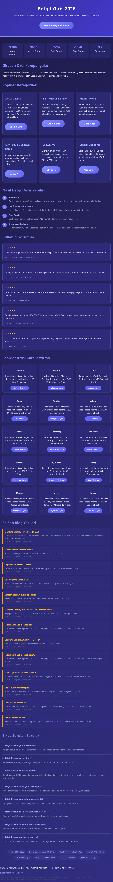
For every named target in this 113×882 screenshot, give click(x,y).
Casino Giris (16, 126)
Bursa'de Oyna (19, 419)
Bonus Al (14, 173)
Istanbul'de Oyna (19, 388)
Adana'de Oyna (93, 419)
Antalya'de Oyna (56, 419)
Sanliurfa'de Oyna (93, 449)
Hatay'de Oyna (93, 480)
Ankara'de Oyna (56, 388)
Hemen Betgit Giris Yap (56, 25)
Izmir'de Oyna (93, 388)
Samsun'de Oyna (93, 510)
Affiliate (19, 872)
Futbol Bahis (53, 123)
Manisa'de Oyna (19, 510)
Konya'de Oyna (20, 449)
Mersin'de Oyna (19, 480)
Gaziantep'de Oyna (56, 449)
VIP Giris (51, 169)
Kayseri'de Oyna (56, 510)
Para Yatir (89, 169)
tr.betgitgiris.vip (7, 872)
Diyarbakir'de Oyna (56, 480)
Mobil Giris (89, 123)
